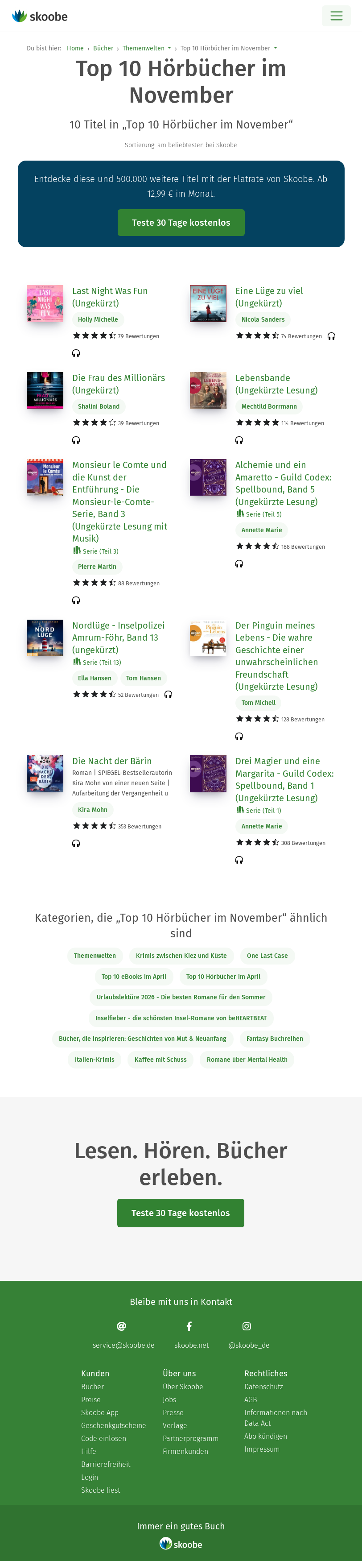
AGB (250, 1399)
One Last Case (267, 956)
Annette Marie (262, 530)
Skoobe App (100, 1412)
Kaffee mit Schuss (161, 1060)
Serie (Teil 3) (96, 551)
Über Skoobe (183, 1387)
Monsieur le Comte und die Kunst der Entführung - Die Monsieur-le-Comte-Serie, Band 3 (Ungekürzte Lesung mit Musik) (119, 502)
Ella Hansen (94, 678)
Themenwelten (144, 48)
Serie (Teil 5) (259, 514)
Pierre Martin (97, 567)
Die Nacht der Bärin (112, 761)
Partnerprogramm (191, 1438)
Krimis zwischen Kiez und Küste (181, 956)
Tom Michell (259, 703)
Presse (173, 1412)
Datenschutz (263, 1387)
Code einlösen (103, 1438)
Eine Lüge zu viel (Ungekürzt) (269, 297)
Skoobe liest (100, 1490)
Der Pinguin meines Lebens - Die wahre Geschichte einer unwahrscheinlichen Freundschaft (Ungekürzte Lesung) (276, 656)
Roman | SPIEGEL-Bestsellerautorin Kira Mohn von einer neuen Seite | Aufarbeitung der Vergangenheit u (122, 783)
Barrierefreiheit (105, 1464)
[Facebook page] (191, 1335)
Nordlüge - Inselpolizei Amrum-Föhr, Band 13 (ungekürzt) (118, 637)
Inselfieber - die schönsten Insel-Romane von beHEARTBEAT (181, 1018)
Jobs (169, 1399)
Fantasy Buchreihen (275, 1039)
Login (89, 1477)
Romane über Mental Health (247, 1060)
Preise (91, 1399)
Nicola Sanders (263, 319)
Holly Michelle (98, 319)
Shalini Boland (98, 406)
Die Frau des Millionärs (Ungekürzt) (118, 384)
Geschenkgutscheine (113, 1425)
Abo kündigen (265, 1436)
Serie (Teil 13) (97, 662)
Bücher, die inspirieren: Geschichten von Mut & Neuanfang (142, 1039)
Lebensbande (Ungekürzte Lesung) (276, 384)
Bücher (103, 48)
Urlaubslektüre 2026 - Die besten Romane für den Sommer (181, 997)
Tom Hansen (143, 678)
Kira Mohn (92, 810)
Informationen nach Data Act (275, 1418)
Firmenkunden (185, 1451)
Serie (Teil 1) (259, 810)
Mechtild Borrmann (269, 406)
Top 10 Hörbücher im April (223, 977)
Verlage (175, 1425)
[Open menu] (336, 15)
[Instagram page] (249, 1335)
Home (75, 48)
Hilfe (88, 1451)
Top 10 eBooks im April (134, 977)
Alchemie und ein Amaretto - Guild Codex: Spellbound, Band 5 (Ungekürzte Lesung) (283, 483)
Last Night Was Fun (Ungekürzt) (110, 297)
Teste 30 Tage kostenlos (181, 222)
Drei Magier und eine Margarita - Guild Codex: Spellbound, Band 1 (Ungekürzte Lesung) (284, 779)
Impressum (262, 1449)
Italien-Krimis (95, 1060)
